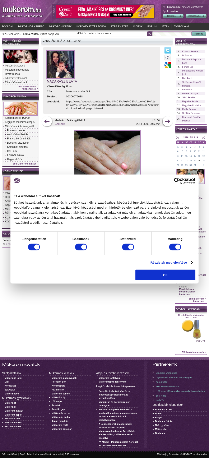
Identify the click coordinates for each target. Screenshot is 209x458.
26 (203, 160)
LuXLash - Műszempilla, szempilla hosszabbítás (180, 391)
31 (195, 165)
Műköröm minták (15, 96)
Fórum (152, 26)
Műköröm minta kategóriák (19, 126)
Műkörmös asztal (61, 413)
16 (191, 156)
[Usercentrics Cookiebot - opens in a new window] (177, 180)
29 (178, 147)
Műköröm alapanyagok (64, 378)
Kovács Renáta (190, 51)
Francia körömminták (19, 138)
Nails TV (160, 400)
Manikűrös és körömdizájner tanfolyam (187, 291)
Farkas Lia (187, 67)
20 (178, 160)
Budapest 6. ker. (164, 409)
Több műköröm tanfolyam (195, 300)
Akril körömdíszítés (17, 134)
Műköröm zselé (60, 425)
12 (203, 151)
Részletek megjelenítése (168, 262)
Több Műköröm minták (23, 164)
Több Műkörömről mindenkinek (26, 87)
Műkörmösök (12, 393)
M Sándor (187, 55)
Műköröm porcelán (62, 429)
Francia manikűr (13, 422)
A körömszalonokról (16, 78)
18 (199, 156)
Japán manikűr (60, 421)
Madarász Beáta (62, 81)
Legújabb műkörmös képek (20, 122)
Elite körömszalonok (16, 82)
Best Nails (161, 395)
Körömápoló (58, 385)
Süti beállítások (10, 454)
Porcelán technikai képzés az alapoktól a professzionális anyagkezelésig (114, 394)
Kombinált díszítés (17, 146)
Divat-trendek (12, 74)
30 (182, 147)
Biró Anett (187, 78)
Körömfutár (161, 382)
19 (203, 156)
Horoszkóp (11, 385)
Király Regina (189, 109)
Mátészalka (161, 429)
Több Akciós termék (193, 352)
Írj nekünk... (173, 11)
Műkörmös (10, 403)
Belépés (171, 16)
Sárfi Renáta (188, 97)
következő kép (167, 122)
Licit (7, 381)
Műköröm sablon (61, 393)
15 (186, 156)
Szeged (183, 286)
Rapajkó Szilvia (190, 101)
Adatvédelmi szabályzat (39, 454)
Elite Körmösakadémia (167, 386)
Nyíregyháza (162, 425)
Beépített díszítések (18, 142)
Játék (165, 26)
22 (186, 160)
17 (195, 156)
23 (191, 160)
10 (195, 151)
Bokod (158, 413)
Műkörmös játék (13, 378)
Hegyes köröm (15, 159)
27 (178, 165)
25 (199, 160)
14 (182, 156)
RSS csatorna (72, 454)
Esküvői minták (15, 155)
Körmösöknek (13, 171)
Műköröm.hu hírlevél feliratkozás (185, 7)
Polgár (158, 417)
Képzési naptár (187, 129)
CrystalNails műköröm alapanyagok (174, 377)
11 (199, 151)
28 (182, 165)
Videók (138, 26)
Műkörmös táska (61, 417)
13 (178, 156)
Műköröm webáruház (166, 373)
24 (195, 160)
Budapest (160, 433)
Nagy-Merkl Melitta (191, 105)
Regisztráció (194, 16)
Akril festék (58, 389)
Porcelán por (59, 381)
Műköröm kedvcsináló (17, 69)
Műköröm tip (58, 397)
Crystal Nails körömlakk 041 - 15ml (191, 316)
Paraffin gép (58, 409)
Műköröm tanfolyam (110, 378)
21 (182, 160)
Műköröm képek (60, 26)
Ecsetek (56, 405)
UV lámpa (57, 401)
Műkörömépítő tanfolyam (112, 381)
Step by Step (119, 26)
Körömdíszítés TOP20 (91, 26)
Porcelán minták (16, 130)
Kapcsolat (58, 454)
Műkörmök (10, 407)
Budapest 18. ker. (164, 421)
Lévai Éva (187, 89)
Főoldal (7, 26)
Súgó (22, 454)
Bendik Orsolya (190, 93)
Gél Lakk (12, 151)
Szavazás (10, 389)
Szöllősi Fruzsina (191, 113)
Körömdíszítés (12, 418)
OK (165, 275)
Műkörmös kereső (31, 26)
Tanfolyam (181, 26)
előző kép (47, 122)
